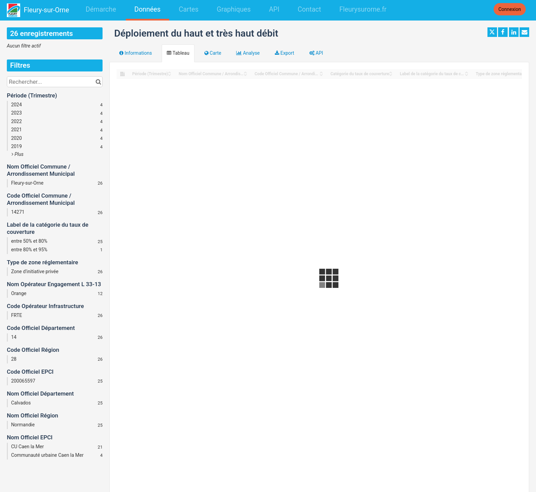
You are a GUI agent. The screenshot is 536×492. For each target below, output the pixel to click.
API (274, 9)
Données (147, 9)
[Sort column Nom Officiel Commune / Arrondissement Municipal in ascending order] (245, 72)
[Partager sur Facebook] (503, 32)
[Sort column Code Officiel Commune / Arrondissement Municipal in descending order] (321, 74)
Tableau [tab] (178, 53)
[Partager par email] (524, 32)
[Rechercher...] (55, 81)
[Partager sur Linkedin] (514, 32)
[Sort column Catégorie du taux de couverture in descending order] (390, 74)
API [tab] (316, 53)
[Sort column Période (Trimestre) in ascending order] (169, 72)
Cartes (188, 9)
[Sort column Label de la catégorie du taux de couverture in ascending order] (466, 72)
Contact (309, 9)
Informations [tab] (135, 53)
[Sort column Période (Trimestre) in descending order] (169, 74)
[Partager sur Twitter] (492, 32)
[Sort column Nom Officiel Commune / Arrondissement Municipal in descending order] (245, 74)
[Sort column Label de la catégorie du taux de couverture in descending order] (466, 74)
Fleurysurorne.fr (363, 9)
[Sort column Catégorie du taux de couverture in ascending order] (390, 72)
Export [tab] (284, 53)
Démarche (101, 9)
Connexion (509, 9)
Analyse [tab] (248, 53)
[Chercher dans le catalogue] (98, 81)
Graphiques (234, 9)
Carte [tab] (212, 53)
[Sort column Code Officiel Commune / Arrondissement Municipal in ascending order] (321, 72)
